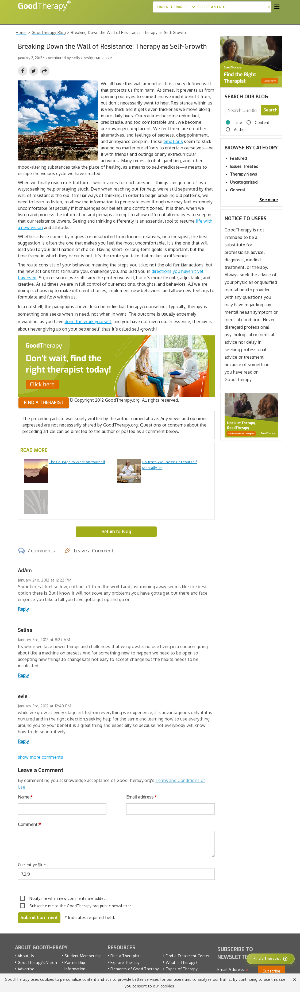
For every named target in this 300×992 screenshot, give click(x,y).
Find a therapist (44, 402)
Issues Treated (244, 166)
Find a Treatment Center (188, 956)
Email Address (233, 969)
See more (268, 199)
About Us (26, 956)
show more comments (40, 757)
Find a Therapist (124, 956)
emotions (173, 141)
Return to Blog (116, 531)
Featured (238, 158)
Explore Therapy (125, 962)
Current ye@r (32, 864)
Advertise (26, 969)
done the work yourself (88, 321)
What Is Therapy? (181, 962)
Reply (23, 609)
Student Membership (83, 956)
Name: (25, 797)
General (237, 189)
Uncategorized (243, 182)
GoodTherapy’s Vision (37, 962)
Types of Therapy (182, 969)
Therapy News (243, 174)
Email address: (141, 797)
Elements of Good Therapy (134, 969)
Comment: (29, 824)
